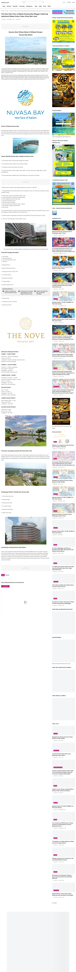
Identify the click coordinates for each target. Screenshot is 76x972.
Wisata (55, 862)
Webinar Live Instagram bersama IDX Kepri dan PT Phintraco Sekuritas (63, 437)
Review (6, 10)
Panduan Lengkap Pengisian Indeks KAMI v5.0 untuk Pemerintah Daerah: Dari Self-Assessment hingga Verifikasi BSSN (62, 763)
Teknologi (56, 351)
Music (44, 6)
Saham (55, 228)
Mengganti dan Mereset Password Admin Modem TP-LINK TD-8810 (62, 267)
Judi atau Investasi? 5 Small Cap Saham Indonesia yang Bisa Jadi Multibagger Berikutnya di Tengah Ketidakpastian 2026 (62, 338)
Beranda (2, 10)
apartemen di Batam (30, 68)
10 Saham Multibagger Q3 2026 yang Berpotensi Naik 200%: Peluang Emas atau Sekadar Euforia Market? (63, 541)
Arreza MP (5, 2)
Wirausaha (56, 741)
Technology (22, 6)
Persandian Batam (58, 758)
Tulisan (55, 263)
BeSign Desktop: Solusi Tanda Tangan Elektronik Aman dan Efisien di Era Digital (62, 885)
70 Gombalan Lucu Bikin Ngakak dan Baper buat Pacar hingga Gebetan (63, 833)
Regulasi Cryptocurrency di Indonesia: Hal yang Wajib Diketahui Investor (62, 850)
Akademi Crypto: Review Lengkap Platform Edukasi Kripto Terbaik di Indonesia (63, 781)
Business (9, 6)
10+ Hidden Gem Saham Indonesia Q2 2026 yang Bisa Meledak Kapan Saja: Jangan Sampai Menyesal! (63, 285)
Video (36, 6)
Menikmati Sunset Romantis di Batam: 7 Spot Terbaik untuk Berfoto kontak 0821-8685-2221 (62, 868)
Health (40, 6)
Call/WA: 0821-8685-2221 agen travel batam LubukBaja (42, 292)
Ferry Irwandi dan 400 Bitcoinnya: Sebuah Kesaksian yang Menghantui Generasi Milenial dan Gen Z (62, 815)
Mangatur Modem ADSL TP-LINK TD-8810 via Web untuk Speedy (63, 320)
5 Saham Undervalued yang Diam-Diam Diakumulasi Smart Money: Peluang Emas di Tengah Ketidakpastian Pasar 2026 (63, 373)
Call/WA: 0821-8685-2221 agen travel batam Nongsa (11, 292)
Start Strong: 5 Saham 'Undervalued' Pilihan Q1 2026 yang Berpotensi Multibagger (63, 593)
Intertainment (29, 6)
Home (3, 6)
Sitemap (69, 2)
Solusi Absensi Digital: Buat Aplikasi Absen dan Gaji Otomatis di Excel (63, 576)
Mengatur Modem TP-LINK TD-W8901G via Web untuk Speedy (62, 303)
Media (49, 6)
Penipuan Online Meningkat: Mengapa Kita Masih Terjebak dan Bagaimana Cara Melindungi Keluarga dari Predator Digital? (63, 391)
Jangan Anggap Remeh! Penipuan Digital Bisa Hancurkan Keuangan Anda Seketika (62, 355)
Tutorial (56, 572)
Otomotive (15, 6)
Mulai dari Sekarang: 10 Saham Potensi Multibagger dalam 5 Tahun (62, 232)
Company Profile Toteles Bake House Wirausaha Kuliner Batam (61, 745)
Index (73, 2)
